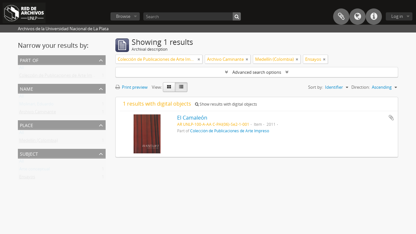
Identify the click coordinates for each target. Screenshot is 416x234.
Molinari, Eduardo (36, 105)
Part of (29, 59)
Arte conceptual (34, 170)
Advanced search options (256, 72)
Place (26, 124)
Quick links (374, 16)
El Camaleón (192, 117)
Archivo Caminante (37, 113)
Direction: (360, 87)
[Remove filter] (199, 59)
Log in (397, 16)
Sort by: (315, 87)
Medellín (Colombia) (38, 142)
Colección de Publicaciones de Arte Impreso (61, 77)
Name (26, 88)
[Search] (192, 16)
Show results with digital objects (226, 104)
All (21, 69)
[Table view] (181, 87)
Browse (123, 16)
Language (357, 16)
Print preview (131, 87)
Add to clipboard (391, 117)
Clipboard (341, 16)
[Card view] (169, 87)
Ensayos (27, 178)
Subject (29, 153)
